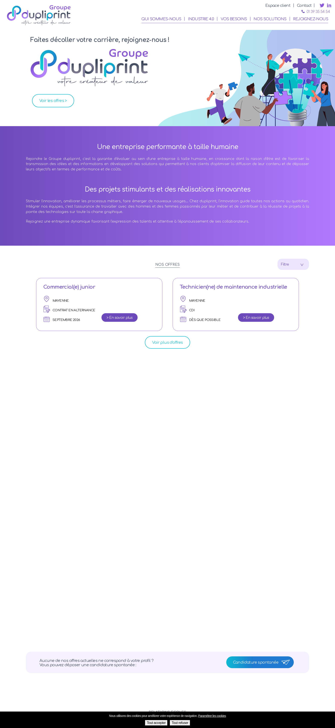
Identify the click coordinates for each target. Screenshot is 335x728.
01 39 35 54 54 (315, 12)
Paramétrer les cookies (212, 716)
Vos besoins (234, 19)
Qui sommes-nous (161, 19)
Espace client (277, 5)
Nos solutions (270, 19)
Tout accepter (156, 723)
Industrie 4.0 (201, 19)
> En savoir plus (119, 318)
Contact (304, 5)
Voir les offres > (53, 101)
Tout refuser (180, 723)
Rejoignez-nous (310, 19)
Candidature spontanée (255, 662)
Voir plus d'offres (167, 342)
